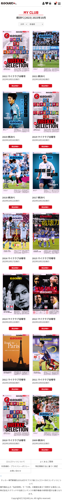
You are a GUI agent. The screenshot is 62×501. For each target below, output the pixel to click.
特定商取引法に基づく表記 (46, 466)
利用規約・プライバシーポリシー (15, 466)
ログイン (50, 3)
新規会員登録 (43, 3)
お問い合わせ (15, 470)
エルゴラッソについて (15, 461)
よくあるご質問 (46, 461)
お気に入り (46, 3)
